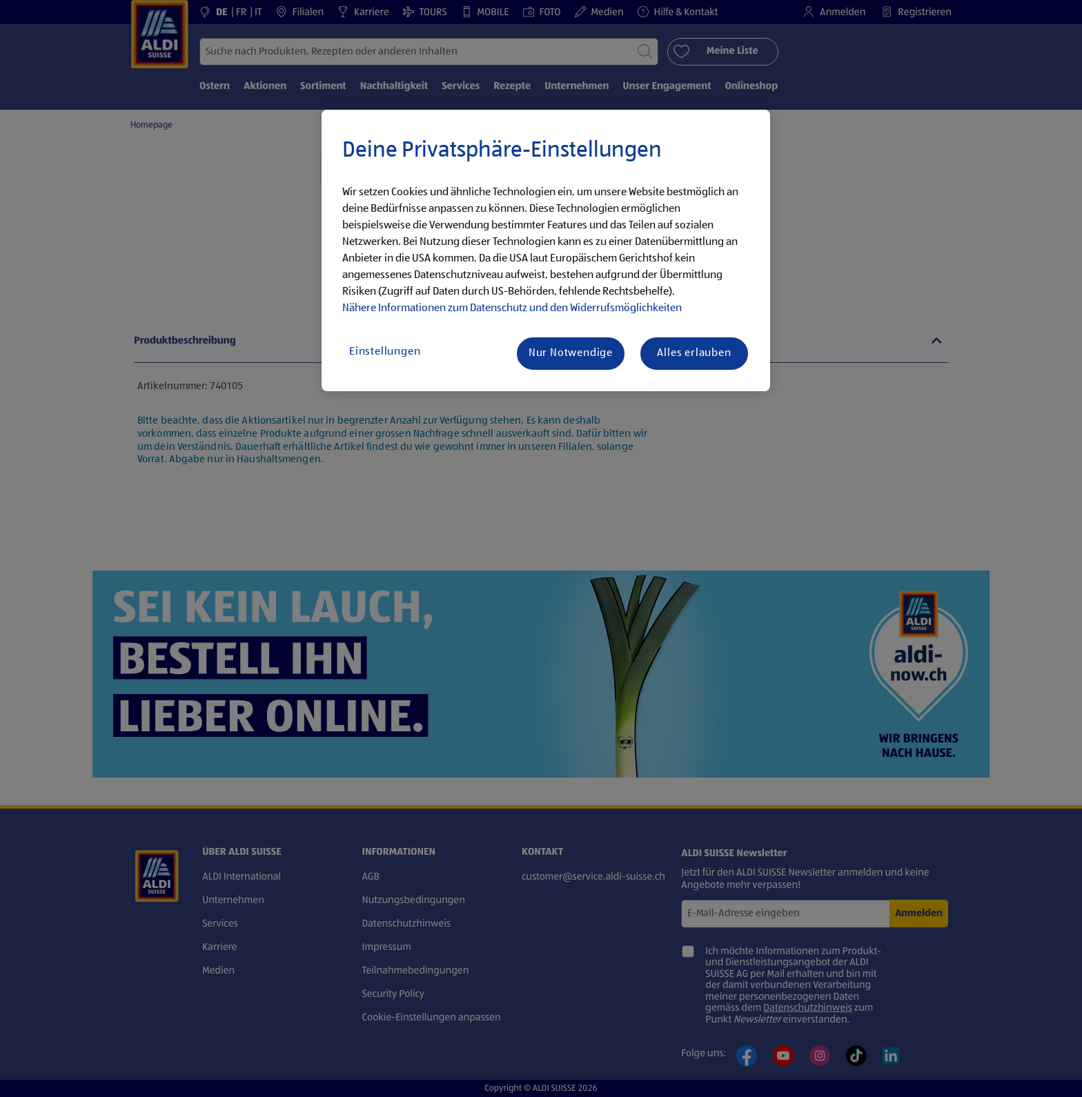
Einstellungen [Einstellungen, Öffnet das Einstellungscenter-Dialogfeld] (384, 351)
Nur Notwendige (571, 353)
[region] (546, 250)
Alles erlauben (694, 353)
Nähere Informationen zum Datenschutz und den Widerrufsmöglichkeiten (512, 308)
